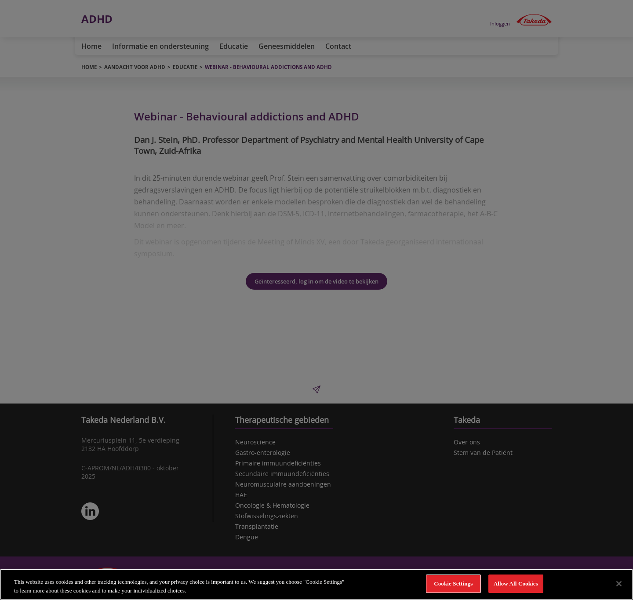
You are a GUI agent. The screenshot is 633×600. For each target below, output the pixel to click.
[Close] (619, 583)
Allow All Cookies (516, 584)
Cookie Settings (453, 584)
